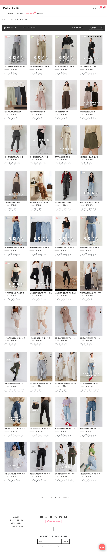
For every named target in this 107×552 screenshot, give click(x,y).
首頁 (4, 20)
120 (34, 28)
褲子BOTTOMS (22, 20)
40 (28, 28)
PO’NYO (11, 20)
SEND (65, 541)
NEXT (66, 498)
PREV (40, 498)
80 (31, 28)
